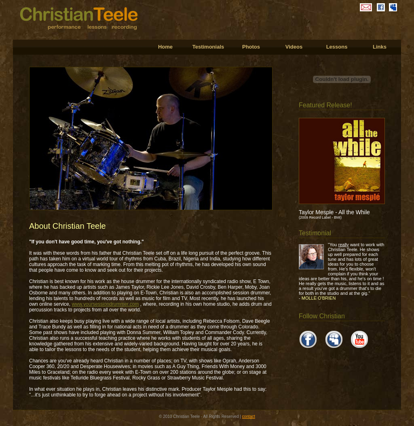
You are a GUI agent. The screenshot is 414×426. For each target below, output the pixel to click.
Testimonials (208, 47)
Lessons (337, 47)
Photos (251, 47)
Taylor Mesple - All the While (334, 212)
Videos (293, 47)
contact (248, 416)
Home (165, 47)
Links (380, 47)
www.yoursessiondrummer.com (105, 304)
